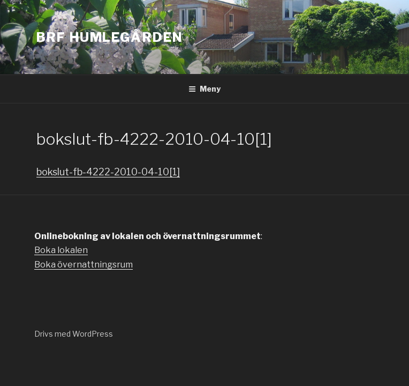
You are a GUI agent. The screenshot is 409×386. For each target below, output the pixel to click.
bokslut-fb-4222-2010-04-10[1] (108, 171)
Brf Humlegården (109, 37)
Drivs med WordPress (73, 333)
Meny (204, 88)
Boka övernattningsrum (83, 264)
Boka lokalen (61, 250)
